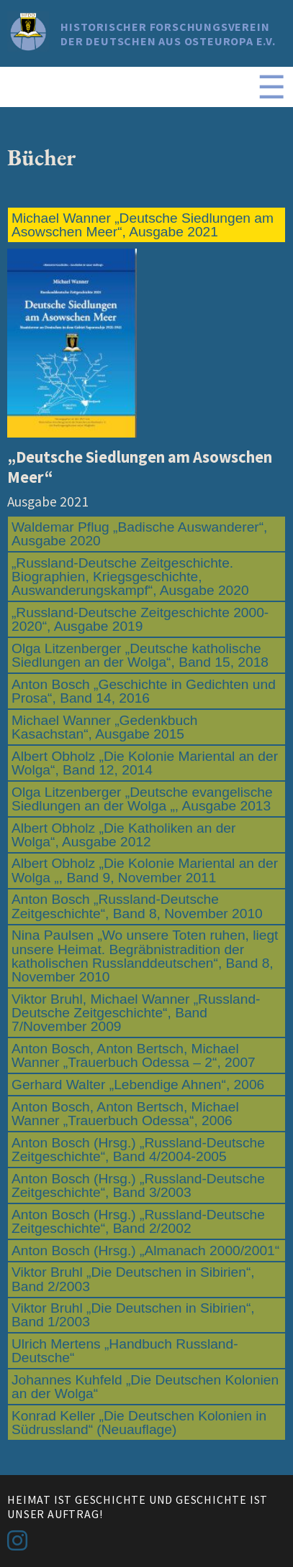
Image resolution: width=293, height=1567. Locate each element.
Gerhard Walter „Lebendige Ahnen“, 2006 (138, 1084)
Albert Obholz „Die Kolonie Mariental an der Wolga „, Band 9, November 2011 (145, 870)
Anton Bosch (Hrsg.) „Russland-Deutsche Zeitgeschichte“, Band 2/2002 (138, 1221)
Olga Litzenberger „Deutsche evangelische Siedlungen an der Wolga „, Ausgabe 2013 (142, 799)
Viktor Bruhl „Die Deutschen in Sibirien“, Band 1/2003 (133, 1314)
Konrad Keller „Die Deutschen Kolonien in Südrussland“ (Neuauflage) (139, 1422)
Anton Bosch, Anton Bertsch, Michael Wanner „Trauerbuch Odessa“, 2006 (125, 1113)
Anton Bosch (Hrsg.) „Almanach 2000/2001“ (145, 1250)
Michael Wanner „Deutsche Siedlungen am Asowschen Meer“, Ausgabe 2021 (143, 225)
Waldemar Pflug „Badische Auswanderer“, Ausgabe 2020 (139, 533)
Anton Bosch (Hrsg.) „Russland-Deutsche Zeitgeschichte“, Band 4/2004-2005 (138, 1149)
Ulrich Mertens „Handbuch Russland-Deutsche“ (125, 1350)
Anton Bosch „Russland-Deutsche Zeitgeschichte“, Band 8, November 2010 (137, 906)
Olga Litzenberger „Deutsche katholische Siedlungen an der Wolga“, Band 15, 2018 (140, 655)
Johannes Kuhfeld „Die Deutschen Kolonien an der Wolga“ (145, 1386)
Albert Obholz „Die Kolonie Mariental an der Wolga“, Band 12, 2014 (145, 763)
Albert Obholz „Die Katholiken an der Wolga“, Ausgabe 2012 (123, 835)
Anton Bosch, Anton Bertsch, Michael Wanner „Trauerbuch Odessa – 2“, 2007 (134, 1055)
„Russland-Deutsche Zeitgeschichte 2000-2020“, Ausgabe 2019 (140, 619)
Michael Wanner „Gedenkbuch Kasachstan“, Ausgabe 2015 (104, 727)
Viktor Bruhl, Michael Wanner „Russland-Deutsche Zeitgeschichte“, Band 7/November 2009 (136, 1012)
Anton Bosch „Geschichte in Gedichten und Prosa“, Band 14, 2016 (144, 691)
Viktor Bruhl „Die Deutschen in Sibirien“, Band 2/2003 (133, 1279)
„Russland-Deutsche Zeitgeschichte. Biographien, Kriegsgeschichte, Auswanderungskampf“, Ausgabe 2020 (130, 576)
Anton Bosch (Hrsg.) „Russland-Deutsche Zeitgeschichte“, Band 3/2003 (138, 1185)
